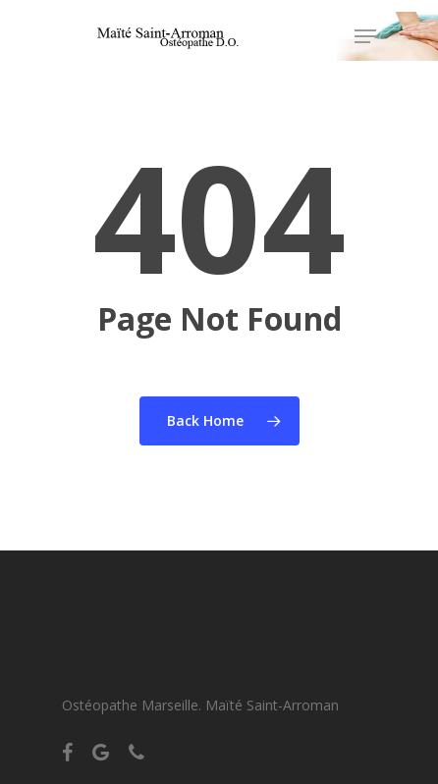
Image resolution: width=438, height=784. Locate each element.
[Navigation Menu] (365, 36)
